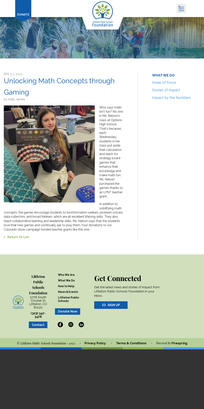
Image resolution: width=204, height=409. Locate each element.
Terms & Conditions (131, 343)
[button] (181, 8)
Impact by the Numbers (171, 97)
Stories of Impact (166, 90)
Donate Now (67, 311)
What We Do (66, 280)
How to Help (66, 285)
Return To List (18, 237)
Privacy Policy (95, 343)
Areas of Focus (164, 82)
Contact (38, 324)
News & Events (68, 291)
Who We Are (66, 274)
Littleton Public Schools (68, 299)
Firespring (179, 343)
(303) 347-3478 (38, 314)
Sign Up (111, 305)
